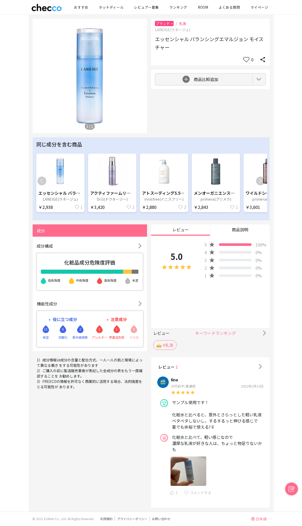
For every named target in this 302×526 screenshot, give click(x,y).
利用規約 (106, 519)
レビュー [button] (180, 229)
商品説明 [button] (240, 229)
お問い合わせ (161, 519)
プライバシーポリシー (132, 519)
